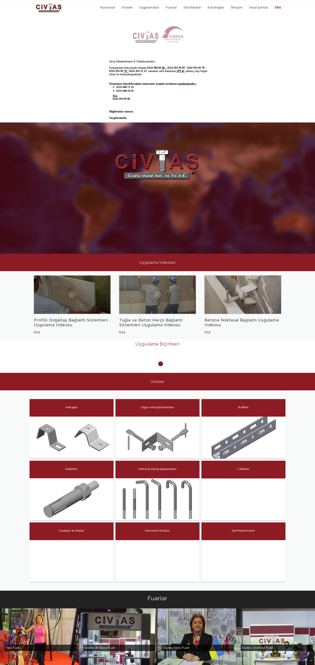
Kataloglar (216, 7)
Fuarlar (171, 7)
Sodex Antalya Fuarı (99, 636)
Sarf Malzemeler (243, 530)
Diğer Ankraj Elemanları (157, 407)
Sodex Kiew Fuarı (176, 636)
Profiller (243, 407)
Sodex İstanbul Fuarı (257, 636)
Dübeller (71, 469)
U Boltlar (243, 469)
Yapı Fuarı (12, 636)
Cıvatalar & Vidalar (71, 530)
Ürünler (127, 7)
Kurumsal (107, 7)
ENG (278, 7)
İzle (37, 332)
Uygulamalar (149, 7)
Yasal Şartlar (258, 7)
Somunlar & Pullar (157, 530)
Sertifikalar (192, 7)
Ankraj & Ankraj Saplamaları (157, 469)
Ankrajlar (71, 407)
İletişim (236, 7)
